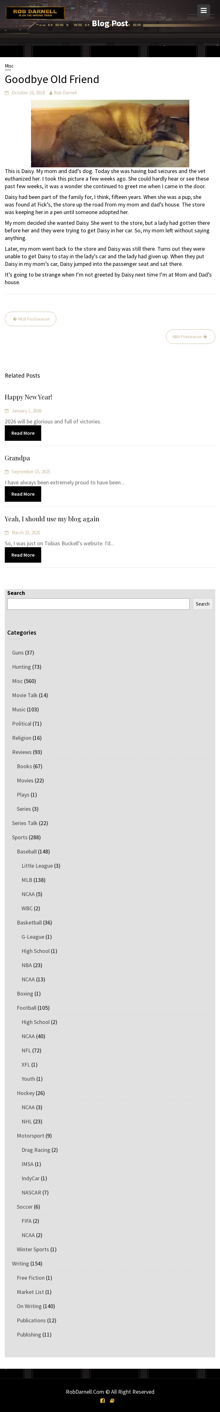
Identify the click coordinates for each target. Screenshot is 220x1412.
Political (21, 723)
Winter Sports (33, 1249)
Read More (24, 433)
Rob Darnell (65, 93)
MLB (27, 879)
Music (19, 709)
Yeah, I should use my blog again (53, 519)
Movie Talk (25, 695)
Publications (31, 1320)
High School (36, 950)
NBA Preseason (187, 336)
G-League (33, 936)
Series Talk (25, 823)
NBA (27, 965)
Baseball (27, 851)
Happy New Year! (29, 397)
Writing (20, 1263)
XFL (26, 1064)
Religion (21, 737)
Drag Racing (36, 1149)
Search (16, 592)
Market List (30, 1291)
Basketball (29, 922)
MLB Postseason (34, 319)
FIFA (27, 1220)
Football (26, 1007)
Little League (37, 865)
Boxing (25, 993)
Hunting (21, 666)
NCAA (28, 894)
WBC (27, 908)
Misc (9, 66)
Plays (23, 794)
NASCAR (31, 1192)
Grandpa (18, 458)
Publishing (29, 1334)
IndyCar (31, 1178)
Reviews (22, 752)
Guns (18, 652)
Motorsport (30, 1135)
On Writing (29, 1306)
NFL (26, 1050)
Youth (28, 1078)
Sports (20, 837)
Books (24, 766)
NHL (27, 1121)
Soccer (25, 1206)
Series (24, 808)
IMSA (28, 1164)
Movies (25, 780)
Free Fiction (31, 1277)
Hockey (26, 1093)
